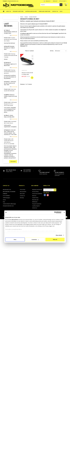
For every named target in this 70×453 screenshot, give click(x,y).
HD (6, 110)
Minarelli (8, 163)
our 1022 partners (13, 219)
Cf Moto (8, 77)
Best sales (22, 427)
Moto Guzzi (8, 167)
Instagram (47, 429)
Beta (7, 58)
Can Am (7, 72)
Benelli (7, 56)
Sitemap (22, 431)
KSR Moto (8, 139)
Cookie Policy (35, 431)
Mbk (7, 160)
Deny (15, 239)
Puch (7, 191)
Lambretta (8, 146)
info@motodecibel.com (12, 1)
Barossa (8, 51)
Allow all (55, 239)
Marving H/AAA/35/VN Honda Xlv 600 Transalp (10, 289)
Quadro (7, 196)
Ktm (7, 141)
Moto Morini (9, 170)
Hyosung (8, 125)
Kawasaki (8, 132)
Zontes (7, 244)
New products (23, 425)
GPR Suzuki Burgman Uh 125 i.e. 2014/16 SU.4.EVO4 (10, 338)
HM (6, 113)
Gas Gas (8, 103)
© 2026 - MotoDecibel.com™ (9, 450)
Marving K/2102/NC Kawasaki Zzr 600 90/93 (10, 306)
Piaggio (8, 186)
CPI (6, 79)
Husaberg (8, 120)
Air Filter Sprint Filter (9, 36)
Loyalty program (36, 439)
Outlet (7, 179)
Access (7, 28)
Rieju (7, 198)
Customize (35, 239)
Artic (7, 44)
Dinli (7, 89)
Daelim (7, 82)
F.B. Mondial (9, 96)
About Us (8, 11)
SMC (7, 209)
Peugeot (8, 182)
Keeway (7, 134)
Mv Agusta (8, 172)
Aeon (7, 33)
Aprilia (7, 41)
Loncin (7, 153)
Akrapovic (24, 70)
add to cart (32, 77)
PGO (7, 184)
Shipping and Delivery (31, 11)
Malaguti (8, 158)
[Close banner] (64, 212)
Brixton (7, 63)
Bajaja (7, 48)
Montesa (8, 165)
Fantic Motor (9, 98)
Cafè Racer (8, 68)
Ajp (6, 39)
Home (4, 11)
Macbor (7, 155)
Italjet (7, 129)
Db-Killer (8, 84)
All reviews (13, 395)
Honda (7, 115)
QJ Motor (8, 193)
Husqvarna (8, 122)
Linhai (7, 148)
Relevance (61, 51)
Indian (7, 127)
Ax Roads (8, 46)
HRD (7, 117)
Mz (6, 174)
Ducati (7, 91)
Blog (61, 11)
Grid (21, 50)
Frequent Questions (18, 11)
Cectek (7, 75)
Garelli (7, 101)
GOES (7, 108)
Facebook (44, 429)
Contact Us (55, 11)
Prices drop (22, 423)
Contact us (6, 419)
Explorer (8, 94)
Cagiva (7, 70)
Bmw (7, 60)
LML (7, 151)
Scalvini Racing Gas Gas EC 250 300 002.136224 (10, 273)
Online (7, 177)
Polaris (7, 189)
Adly (7, 31)
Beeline (7, 53)
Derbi (7, 87)
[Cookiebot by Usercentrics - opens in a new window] (55, 212)
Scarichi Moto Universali (9, 204)
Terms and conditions (44, 11)
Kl (6, 136)
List (23, 50)
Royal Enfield (9, 201)
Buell (7, 65)
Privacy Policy (35, 425)
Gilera (7, 106)
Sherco (7, 206)
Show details (59, 235)
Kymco (7, 144)
